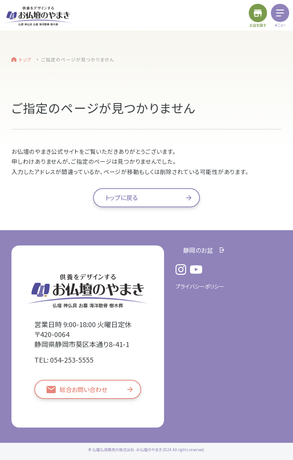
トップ (25, 59)
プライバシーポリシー (199, 286)
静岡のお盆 (198, 250)
